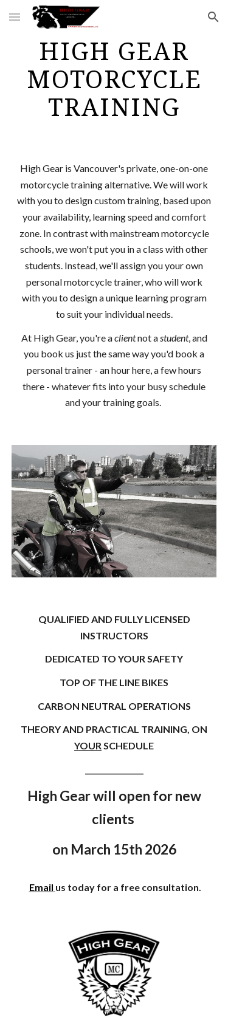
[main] (114, 79)
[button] (14, 16)
